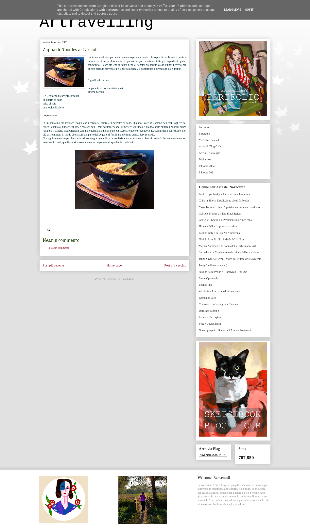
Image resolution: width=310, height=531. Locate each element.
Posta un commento (58, 247)
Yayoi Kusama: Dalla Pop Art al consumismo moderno (229, 207)
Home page (114, 265)
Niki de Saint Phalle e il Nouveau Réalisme (223, 271)
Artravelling (96, 22)
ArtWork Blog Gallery (211, 146)
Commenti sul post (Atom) (120, 279)
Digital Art (205, 159)
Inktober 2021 (207, 172)
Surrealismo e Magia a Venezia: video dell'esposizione (229, 252)
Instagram (204, 133)
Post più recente (53, 265)
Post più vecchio (175, 265)
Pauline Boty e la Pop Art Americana (219, 233)
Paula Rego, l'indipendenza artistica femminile (224, 194)
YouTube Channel (209, 140)
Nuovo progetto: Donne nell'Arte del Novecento (225, 330)
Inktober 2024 (207, 166)
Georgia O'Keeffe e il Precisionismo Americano (225, 219)
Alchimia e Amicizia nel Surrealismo (219, 291)
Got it (249, 9)
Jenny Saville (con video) (213, 265)
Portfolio (204, 127)
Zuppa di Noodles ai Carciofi (70, 49)
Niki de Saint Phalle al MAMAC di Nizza (222, 239)
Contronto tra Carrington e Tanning (218, 304)
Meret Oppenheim (209, 278)
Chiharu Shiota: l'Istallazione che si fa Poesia (224, 200)
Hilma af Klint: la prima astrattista (218, 226)
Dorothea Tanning (209, 310)
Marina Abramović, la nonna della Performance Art (227, 246)
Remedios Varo (207, 297)
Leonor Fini (205, 284)
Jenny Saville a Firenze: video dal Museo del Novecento (230, 258)
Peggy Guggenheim (210, 323)
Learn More (232, 9)
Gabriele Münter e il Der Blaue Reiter (220, 213)
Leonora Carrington (210, 317)
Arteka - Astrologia (209, 153)
